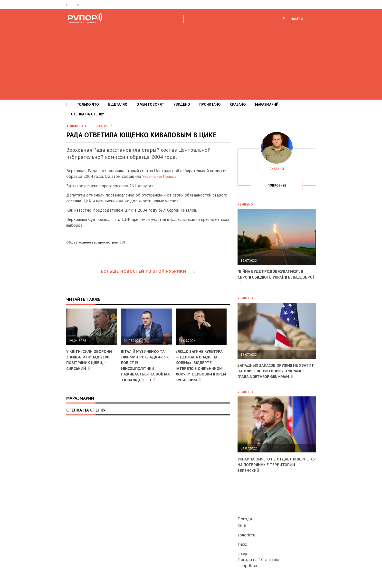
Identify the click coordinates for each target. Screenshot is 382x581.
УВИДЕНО (181, 104)
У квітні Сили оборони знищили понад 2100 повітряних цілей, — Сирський (91, 359)
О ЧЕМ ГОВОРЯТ (150, 104)
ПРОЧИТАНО (210, 104)
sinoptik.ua (247, 565)
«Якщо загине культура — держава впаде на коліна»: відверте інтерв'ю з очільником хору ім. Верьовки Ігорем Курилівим (198, 368)
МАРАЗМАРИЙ (266, 104)
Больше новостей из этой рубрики (148, 271)
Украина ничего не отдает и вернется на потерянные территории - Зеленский (269, 470)
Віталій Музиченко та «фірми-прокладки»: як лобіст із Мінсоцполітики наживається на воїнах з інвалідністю (146, 368)
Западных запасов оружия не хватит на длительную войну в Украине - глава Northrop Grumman (274, 373)
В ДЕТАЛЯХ (117, 104)
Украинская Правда (160, 176)
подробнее (276, 185)
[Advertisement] (191, 61)
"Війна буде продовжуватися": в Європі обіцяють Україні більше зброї (274, 276)
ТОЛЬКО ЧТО (88, 104)
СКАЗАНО (238, 104)
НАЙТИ (296, 18)
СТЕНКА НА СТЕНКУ (87, 114)
